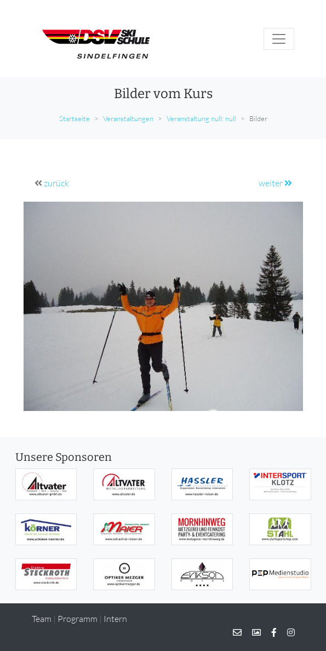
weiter (275, 183)
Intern (115, 618)
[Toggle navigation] (279, 39)
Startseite (74, 118)
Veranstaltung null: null (201, 118)
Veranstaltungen (128, 118)
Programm (78, 618)
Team (42, 618)
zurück (56, 183)
